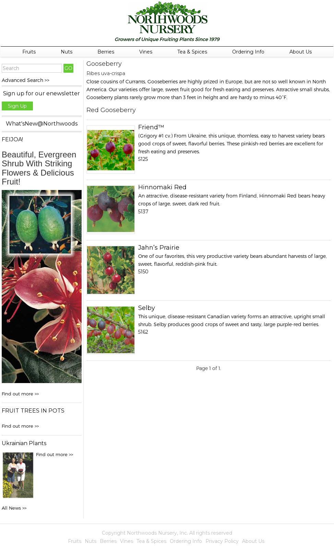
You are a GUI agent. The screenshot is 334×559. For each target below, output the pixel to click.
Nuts (66, 52)
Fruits (29, 52)
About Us (300, 52)
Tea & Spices (192, 52)
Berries (105, 52)
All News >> (14, 508)
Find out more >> (20, 393)
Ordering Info (248, 52)
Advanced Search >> (25, 80)
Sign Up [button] (17, 106)
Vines (145, 52)
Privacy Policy (222, 541)
